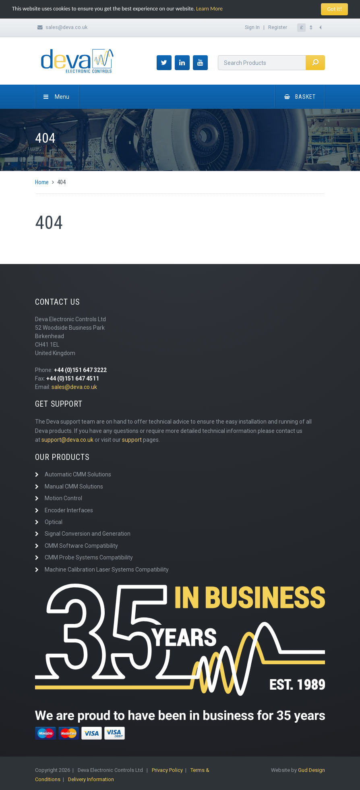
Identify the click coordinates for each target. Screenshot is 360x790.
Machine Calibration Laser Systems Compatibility (107, 569)
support (132, 440)
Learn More (209, 8)
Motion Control (63, 498)
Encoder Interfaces (69, 510)
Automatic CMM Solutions (78, 474)
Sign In (252, 27)
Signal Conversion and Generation (87, 533)
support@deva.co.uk (67, 440)
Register (277, 27)
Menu (56, 97)
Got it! (334, 9)
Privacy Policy (167, 770)
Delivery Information (91, 779)
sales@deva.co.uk (66, 27)
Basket (300, 97)
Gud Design (311, 770)
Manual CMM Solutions (74, 486)
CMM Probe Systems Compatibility (89, 557)
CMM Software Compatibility (81, 546)
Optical (53, 522)
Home (42, 182)
